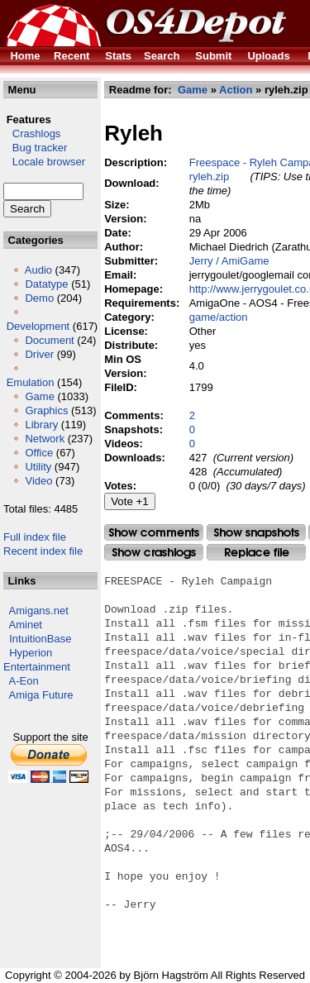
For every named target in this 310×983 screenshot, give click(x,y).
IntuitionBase (40, 638)
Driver (39, 354)
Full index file (34, 537)
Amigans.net (39, 610)
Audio (38, 270)
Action (235, 90)
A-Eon (24, 681)
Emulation (31, 382)
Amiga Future (41, 695)
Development (38, 326)
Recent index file (43, 551)
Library (41, 424)
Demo (39, 298)
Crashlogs (31, 133)
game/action (218, 317)
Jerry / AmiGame (229, 261)
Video (38, 481)
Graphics (46, 410)
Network (44, 438)
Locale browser (44, 161)
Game (39, 396)
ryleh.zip (209, 176)
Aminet (25, 624)
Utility (38, 466)
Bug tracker (35, 147)
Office (39, 452)
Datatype (46, 284)
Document (49, 340)
